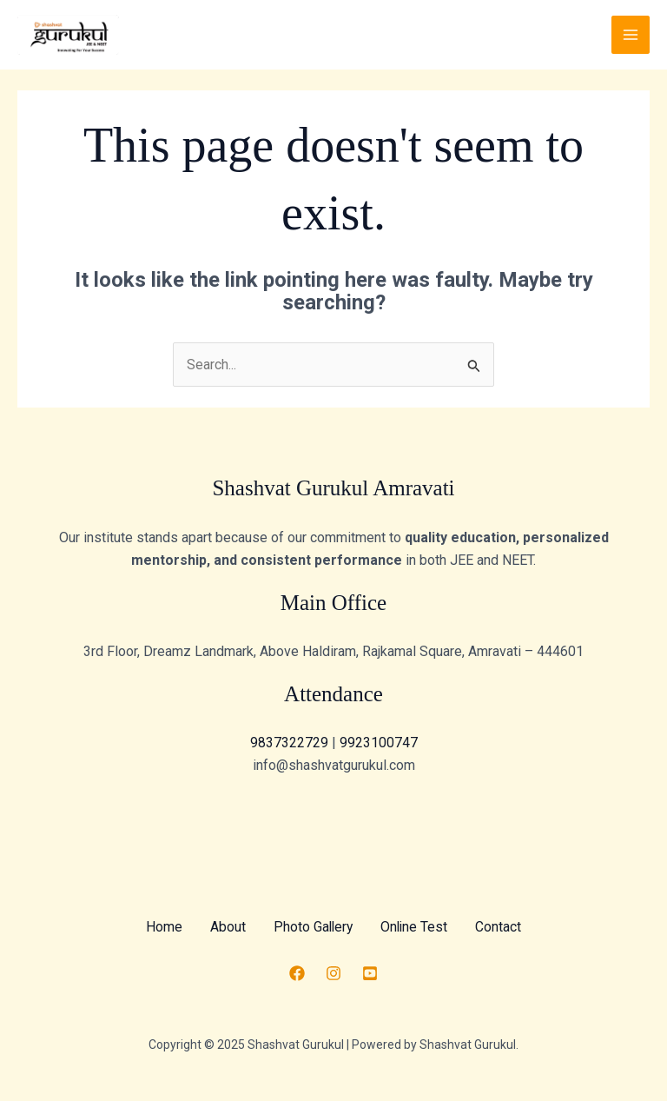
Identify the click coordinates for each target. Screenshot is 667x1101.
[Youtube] (370, 973)
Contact (501, 927)
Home (162, 927)
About (226, 927)
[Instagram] (333, 973)
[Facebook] (297, 973)
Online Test (415, 927)
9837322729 (291, 743)
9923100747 (379, 743)
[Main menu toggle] (630, 35)
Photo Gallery (312, 927)
